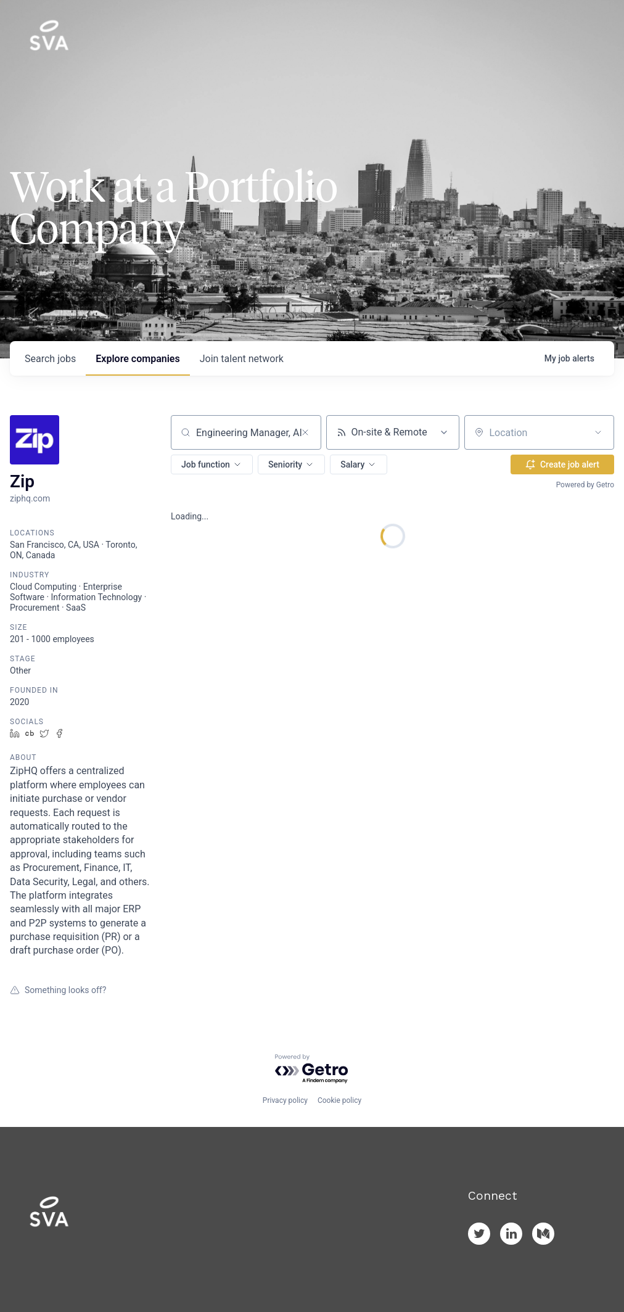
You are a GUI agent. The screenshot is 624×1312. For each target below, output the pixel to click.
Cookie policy (339, 1100)
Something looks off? (58, 990)
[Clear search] (305, 432)
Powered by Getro (585, 485)
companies (137, 359)
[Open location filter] (598, 432)
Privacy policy (285, 1100)
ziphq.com (30, 498)
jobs (50, 359)
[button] (212, 464)
